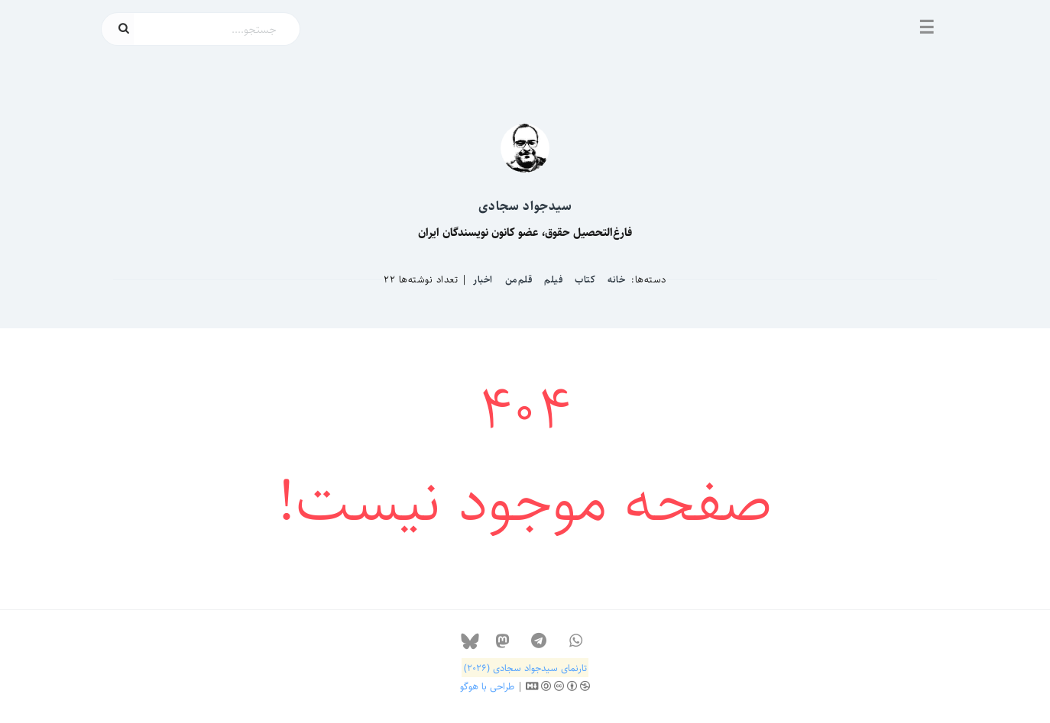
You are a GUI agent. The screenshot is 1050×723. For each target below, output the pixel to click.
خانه (616, 280)
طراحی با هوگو (487, 686)
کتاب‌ (585, 280)
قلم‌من (519, 280)
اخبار (483, 280)
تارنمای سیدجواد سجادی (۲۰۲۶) (525, 668)
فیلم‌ (553, 280)
